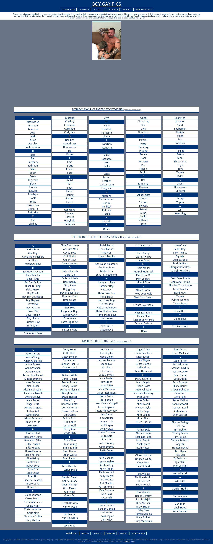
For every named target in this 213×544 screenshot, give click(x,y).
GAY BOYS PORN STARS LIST (106, 341)
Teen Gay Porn (68, 9)
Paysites (126, 9)
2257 (133, 541)
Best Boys (98, 9)
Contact (126, 541)
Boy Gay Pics (106, 4)
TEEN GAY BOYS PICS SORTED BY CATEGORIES (106, 109)
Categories (112, 9)
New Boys (84, 9)
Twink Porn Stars (143, 9)
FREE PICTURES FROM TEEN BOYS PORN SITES (106, 237)
